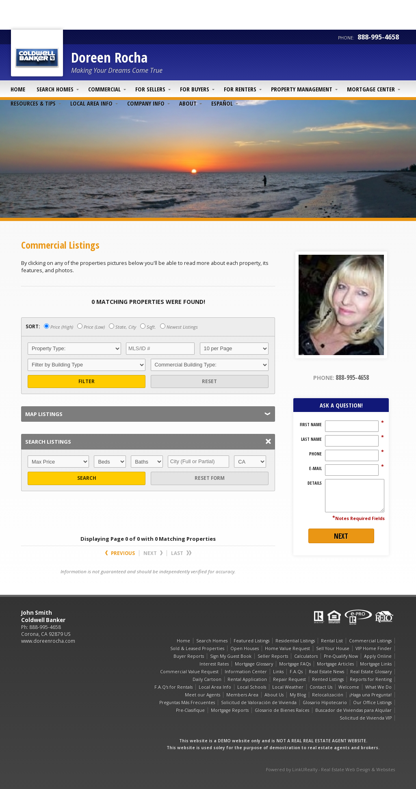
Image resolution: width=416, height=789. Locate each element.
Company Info (146, 103)
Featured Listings (251, 641)
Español (222, 103)
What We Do (378, 687)
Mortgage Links (376, 664)
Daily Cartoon (207, 679)
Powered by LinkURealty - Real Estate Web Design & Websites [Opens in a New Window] (330, 769)
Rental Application (247, 679)
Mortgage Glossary (254, 664)
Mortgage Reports (230, 710)
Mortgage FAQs (295, 664)
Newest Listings (179, 326)
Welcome (348, 687)
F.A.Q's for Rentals (173, 687)
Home (18, 89)
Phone (315, 454)
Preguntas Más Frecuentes (187, 702)
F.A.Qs (296, 671)
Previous (120, 553)
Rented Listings (328, 679)
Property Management (301, 89)
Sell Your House (332, 648)
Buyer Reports (188, 656)
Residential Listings (295, 641)
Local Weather (287, 687)
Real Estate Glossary (371, 671)
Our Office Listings (372, 702)
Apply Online (378, 656)
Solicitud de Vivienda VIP (366, 718)
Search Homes (55, 89)
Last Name (311, 439)
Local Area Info (91, 103)
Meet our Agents (202, 695)
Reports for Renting (371, 679)
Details (315, 483)
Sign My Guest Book (230, 656)
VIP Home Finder (373, 648)
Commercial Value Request (189, 671)
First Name (311, 424)
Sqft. (148, 326)
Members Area (242, 695)
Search (86, 478)
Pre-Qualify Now (341, 656)
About (188, 103)
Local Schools (251, 687)
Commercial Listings (370, 641)
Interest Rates (214, 664)
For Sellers (150, 89)
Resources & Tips (33, 103)
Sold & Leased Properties (197, 648)
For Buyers (194, 89)
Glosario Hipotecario (325, 702)
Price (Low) (91, 326)
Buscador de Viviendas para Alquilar (353, 710)
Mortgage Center (371, 89)
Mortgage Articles (335, 664)
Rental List (332, 641)
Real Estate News (326, 671)
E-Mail (315, 468)
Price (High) (58, 326)
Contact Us (321, 687)
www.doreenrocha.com (48, 640)
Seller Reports (273, 656)
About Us (274, 695)
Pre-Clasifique (190, 710)
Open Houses (244, 648)
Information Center (246, 671)
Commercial (104, 89)
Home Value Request (287, 648)
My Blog (298, 695)
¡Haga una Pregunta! (370, 695)
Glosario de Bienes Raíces (282, 710)
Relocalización (327, 695)
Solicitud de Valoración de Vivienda (259, 702)
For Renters (240, 89)
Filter (86, 381)
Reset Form (210, 478)
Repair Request (289, 679)
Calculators (306, 656)
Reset (209, 381)
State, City (122, 326)
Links (278, 671)
